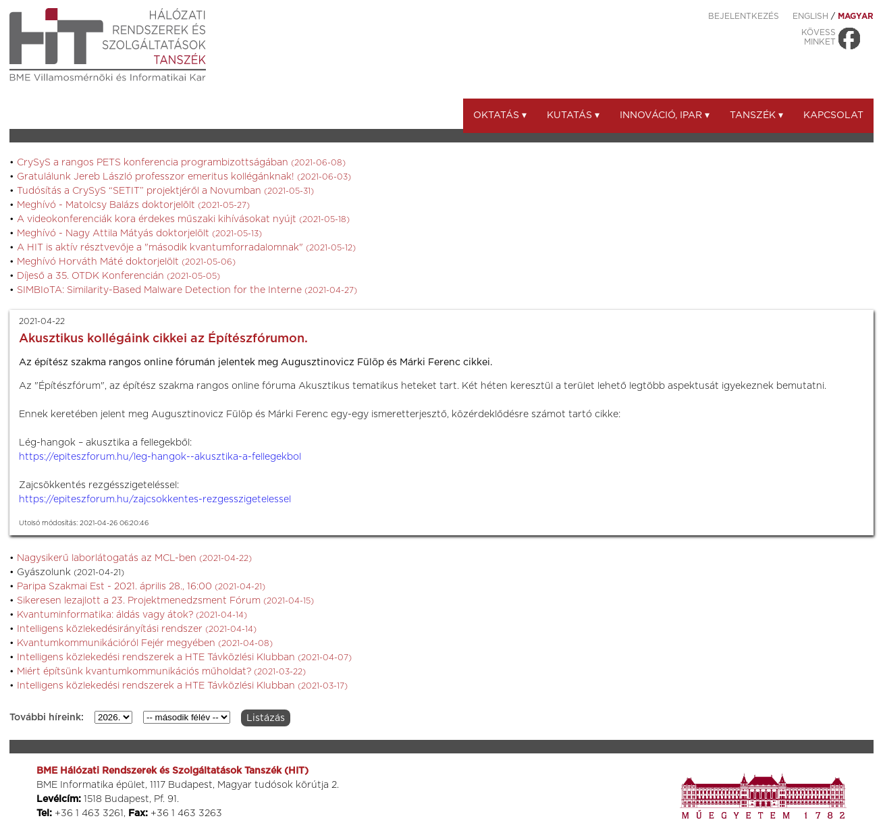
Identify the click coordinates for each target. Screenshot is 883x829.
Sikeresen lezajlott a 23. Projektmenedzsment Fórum (165, 601)
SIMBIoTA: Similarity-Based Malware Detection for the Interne (187, 290)
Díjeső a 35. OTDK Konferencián (118, 276)
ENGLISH (810, 16)
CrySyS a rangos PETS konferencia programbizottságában (181, 162)
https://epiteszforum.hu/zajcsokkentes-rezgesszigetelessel (155, 499)
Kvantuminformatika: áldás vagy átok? (132, 615)
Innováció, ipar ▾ (665, 115)
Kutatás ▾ (573, 115)
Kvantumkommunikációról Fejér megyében (145, 643)
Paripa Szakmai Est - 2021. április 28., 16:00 (141, 586)
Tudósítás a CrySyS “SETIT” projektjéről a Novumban (165, 191)
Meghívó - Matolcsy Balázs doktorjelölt (133, 205)
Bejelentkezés (743, 16)
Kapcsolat (833, 115)
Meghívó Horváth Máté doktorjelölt (126, 262)
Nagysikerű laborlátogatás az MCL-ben (134, 558)
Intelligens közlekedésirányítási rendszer (137, 629)
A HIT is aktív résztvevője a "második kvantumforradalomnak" (186, 247)
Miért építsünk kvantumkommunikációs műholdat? (161, 671)
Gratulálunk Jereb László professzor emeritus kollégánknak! (184, 177)
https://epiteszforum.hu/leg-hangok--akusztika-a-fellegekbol (160, 457)
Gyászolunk (70, 572)
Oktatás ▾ (500, 115)
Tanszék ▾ (756, 115)
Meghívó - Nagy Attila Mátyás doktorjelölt (139, 233)
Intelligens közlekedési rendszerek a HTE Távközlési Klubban (184, 657)
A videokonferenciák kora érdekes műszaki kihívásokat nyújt (183, 219)
